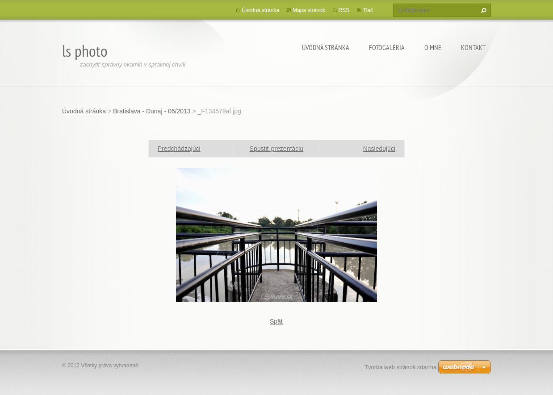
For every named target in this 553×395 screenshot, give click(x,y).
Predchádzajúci (179, 148)
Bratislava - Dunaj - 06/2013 (152, 111)
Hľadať (482, 10)
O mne (432, 47)
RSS (344, 10)
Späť (276, 321)
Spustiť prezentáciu (276, 148)
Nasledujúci (379, 148)
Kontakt (473, 47)
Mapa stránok (309, 10)
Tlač (368, 10)
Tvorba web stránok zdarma (400, 367)
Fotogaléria (387, 47)
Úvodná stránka (325, 47)
